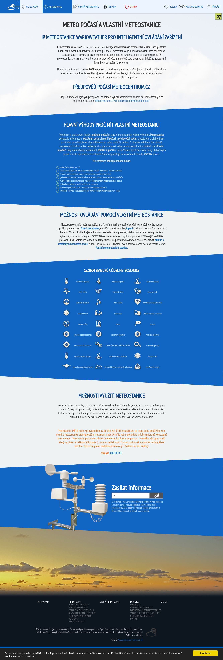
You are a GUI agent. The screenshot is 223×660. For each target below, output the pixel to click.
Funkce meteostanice (79, 604)
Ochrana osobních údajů (142, 615)
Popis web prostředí (78, 607)
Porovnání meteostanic (80, 615)
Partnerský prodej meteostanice (145, 610)
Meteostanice (52, 7)
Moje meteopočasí (191, 7)
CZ (18, 1)
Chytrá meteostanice (85, 7)
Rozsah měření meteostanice (82, 613)
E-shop (130, 7)
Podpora (109, 7)
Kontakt (134, 618)
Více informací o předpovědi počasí (131, 101)
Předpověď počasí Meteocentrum (130, 640)
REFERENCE (115, 453)
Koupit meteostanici (221, 17)
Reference (73, 618)
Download (135, 604)
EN (18, 8)
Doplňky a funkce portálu (81, 610)
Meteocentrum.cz (103, 101)
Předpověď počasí (77, 621)
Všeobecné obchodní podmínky (144, 613)
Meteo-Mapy (29, 7)
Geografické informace (141, 607)
